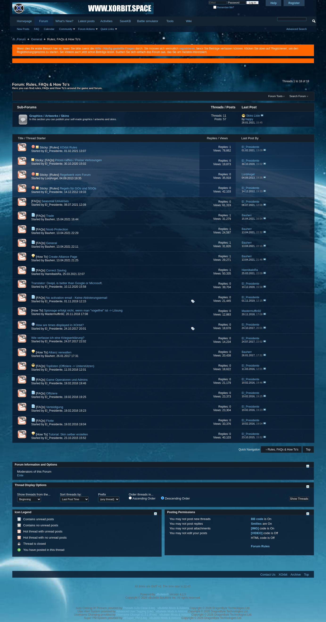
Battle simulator (147, 21)
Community (65, 29)
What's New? (64, 21)
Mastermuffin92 (54, 314)
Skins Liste (253, 115)
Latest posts (86, 21)
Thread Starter (36, 138)
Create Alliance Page (63, 256)
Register (294, 3)
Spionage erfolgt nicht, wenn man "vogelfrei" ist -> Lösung (83, 310)
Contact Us (267, 574)
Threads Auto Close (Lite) (139, 608)
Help (273, 3)
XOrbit (283, 574)
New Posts (23, 29)
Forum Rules (260, 546)
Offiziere (51, 393)
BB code (257, 519)
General (36, 39)
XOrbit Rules (68, 147)
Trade (50, 215)
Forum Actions (86, 29)
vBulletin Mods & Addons (173, 608)
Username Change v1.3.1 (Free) (136, 614)
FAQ (36, 29)
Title (21, 138)
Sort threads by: (71, 494)
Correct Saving (56, 270)
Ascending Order (142, 498)
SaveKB (125, 21)
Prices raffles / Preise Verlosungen (78, 160)
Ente (20, 475)
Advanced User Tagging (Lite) (134, 611)
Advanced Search (296, 29)
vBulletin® (162, 594)
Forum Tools (275, 96)
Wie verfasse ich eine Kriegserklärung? (57, 338)
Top (308, 449)
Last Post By (251, 138)
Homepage (24, 21)
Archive (296, 574)
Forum (43, 21)
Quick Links (107, 29)
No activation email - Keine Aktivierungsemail (76, 297)
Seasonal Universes (55, 201)
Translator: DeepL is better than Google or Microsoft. (67, 283)
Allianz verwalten (59, 352)
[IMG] (255, 528)
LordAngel (51, 178)
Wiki (189, 21)
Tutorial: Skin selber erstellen (68, 434)
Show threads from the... (34, 494)
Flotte (50, 420)
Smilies (256, 523)
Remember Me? (223, 7)
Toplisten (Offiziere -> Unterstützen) (70, 366)
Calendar (49, 29)
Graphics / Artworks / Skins (49, 116)
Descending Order (175, 498)
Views (224, 138)
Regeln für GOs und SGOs (78, 188)
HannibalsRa (53, 274)
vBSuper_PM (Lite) (135, 618)
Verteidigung (54, 407)
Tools (169, 21)
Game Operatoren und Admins (66, 379)
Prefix (102, 494)
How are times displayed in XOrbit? (60, 325)
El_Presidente (54, 151)
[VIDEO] (257, 533)
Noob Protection (57, 229)
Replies (212, 138)
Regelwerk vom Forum (75, 174)
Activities (106, 21)
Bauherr (50, 219)
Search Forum (297, 96)
